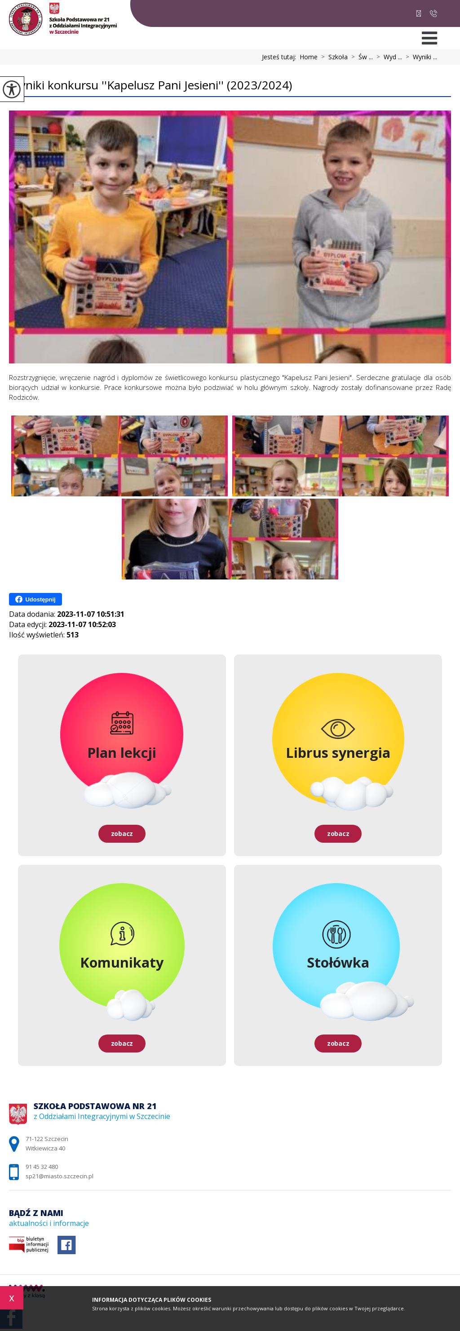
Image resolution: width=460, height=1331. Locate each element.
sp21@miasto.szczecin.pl (418, 13)
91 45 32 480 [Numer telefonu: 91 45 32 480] (42, 1167)
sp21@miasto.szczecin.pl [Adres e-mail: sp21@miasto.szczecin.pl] (59, 1176)
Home (309, 57)
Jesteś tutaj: (281, 57)
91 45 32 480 (433, 13)
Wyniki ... (419, 57)
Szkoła (333, 57)
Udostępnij (35, 599)
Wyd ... (387, 57)
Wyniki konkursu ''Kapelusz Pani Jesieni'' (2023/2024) (150, 85)
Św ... (360, 57)
